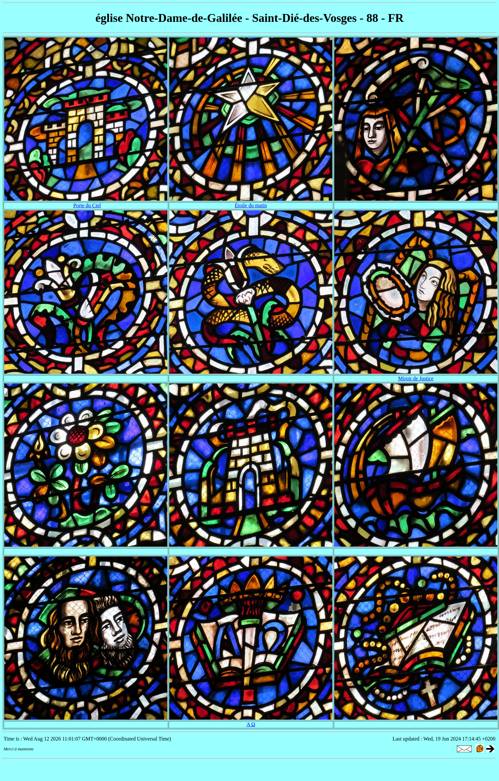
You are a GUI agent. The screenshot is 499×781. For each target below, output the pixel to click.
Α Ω (251, 724)
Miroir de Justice (415, 378)
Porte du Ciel (87, 205)
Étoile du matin (251, 205)
